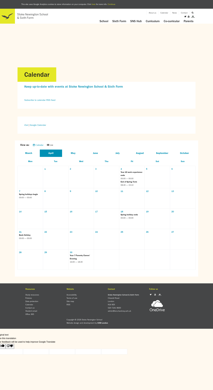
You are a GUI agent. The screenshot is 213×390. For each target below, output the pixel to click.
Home (25, 16)
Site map (70, 301)
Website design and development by (87, 323)
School (104, 21)
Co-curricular (172, 21)
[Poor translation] (10, 346)
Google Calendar (38, 125)
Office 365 (29, 314)
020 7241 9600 (114, 308)
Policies (28, 298)
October (184, 153)
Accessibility (72, 295)
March (28, 153)
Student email (31, 311)
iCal (26, 125)
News (174, 13)
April (51, 153)
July (117, 153)
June (95, 153)
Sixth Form (119, 21)
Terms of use (72, 298)
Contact (184, 13)
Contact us (30, 308)
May (73, 153)
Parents (188, 21)
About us (152, 13)
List (51, 145)
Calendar (164, 13)
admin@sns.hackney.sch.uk (119, 311)
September (162, 153)
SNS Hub (136, 21)
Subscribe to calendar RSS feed (39, 100)
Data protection (31, 301)
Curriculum (153, 21)
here (93, 4)
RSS (68, 304)
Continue (111, 4)
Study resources (32, 295)
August (140, 153)
